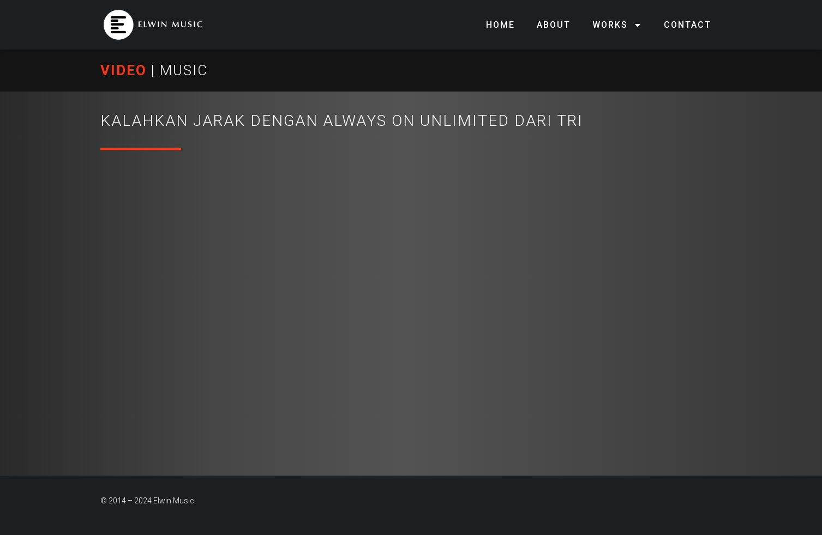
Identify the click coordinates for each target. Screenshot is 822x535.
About (554, 25)
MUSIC (184, 70)
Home (500, 25)
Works (617, 25)
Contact (687, 25)
